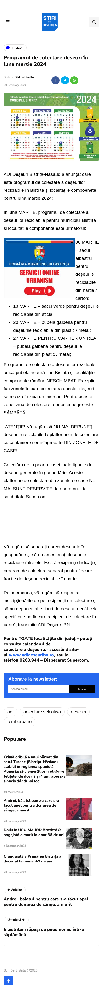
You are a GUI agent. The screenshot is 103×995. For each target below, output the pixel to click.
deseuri (78, 711)
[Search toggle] (94, 22)
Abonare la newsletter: (32, 679)
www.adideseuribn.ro (31, 655)
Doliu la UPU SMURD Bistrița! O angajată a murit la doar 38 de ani (34, 832)
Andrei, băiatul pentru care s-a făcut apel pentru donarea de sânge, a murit (31, 805)
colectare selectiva (42, 711)
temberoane (19, 721)
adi (10, 711)
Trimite (82, 689)
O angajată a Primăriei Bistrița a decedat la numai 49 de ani (32, 859)
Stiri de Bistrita (24, 77)
